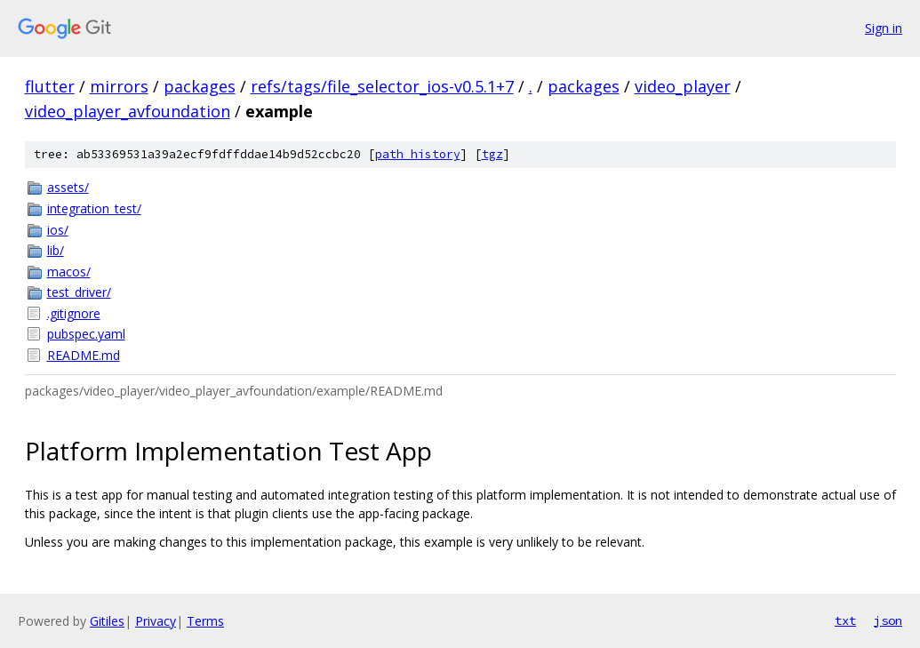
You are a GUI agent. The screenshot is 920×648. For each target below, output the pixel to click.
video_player (683, 86)
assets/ (68, 187)
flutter (50, 86)
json (888, 620)
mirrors (119, 86)
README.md (83, 355)
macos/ (69, 271)
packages (200, 86)
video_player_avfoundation (127, 111)
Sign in (883, 28)
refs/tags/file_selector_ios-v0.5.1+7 (382, 86)
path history (417, 154)
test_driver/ (79, 292)
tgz (492, 154)
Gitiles (107, 620)
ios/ (57, 229)
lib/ (55, 250)
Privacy (155, 620)
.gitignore (73, 313)
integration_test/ (94, 208)
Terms (205, 620)
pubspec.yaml (86, 333)
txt (845, 620)
